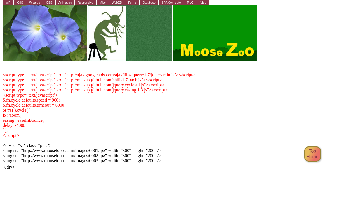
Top (312, 151)
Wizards (34, 2)
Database (149, 2)
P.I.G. (190, 2)
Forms (132, 2)
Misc (103, 2)
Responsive (85, 2)
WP (8, 2)
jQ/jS (20, 2)
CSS (49, 2)
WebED (117, 2)
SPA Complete (171, 2)
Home (313, 156)
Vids (203, 2)
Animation (65, 2)
